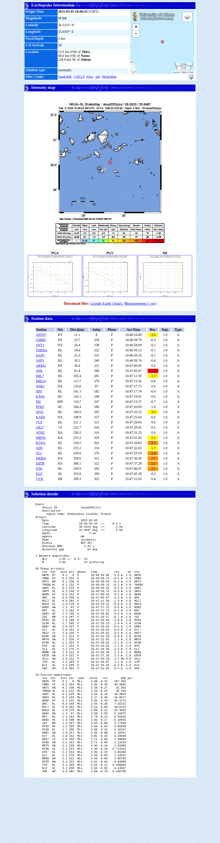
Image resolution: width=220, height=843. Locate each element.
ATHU (40, 432)
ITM (39, 468)
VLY (39, 422)
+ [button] (136, 27)
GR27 (40, 427)
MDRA (41, 458)
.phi (97, 77)
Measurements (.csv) (140, 303)
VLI (39, 453)
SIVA (39, 412)
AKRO (41, 365)
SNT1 (40, 345)
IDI (38, 401)
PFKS (40, 407)
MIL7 (40, 376)
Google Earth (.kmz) (106, 303)
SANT (40, 355)
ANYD (41, 335)
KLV (39, 474)
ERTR (40, 463)
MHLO (41, 381)
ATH (39, 448)
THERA (41, 350)
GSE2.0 (79, 77)
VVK (39, 479)
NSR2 (40, 386)
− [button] (136, 34)
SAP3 (40, 360)
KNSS (40, 396)
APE (39, 371)
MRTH (41, 438)
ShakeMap (109, 77)
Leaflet (176, 72)
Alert (89, 77)
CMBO (41, 340)
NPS (39, 391)
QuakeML (65, 77)
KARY (40, 417)
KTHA (40, 443)
